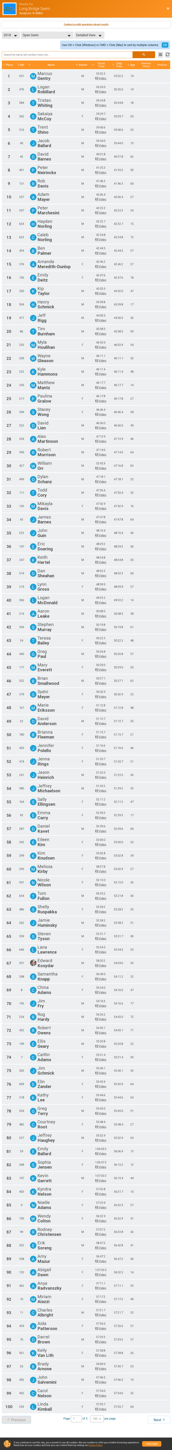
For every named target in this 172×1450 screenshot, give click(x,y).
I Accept (152, 1444)
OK (165, 45)
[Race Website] (11, 9)
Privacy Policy (95, 1445)
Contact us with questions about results (86, 24)
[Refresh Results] (167, 55)
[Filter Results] (160, 55)
